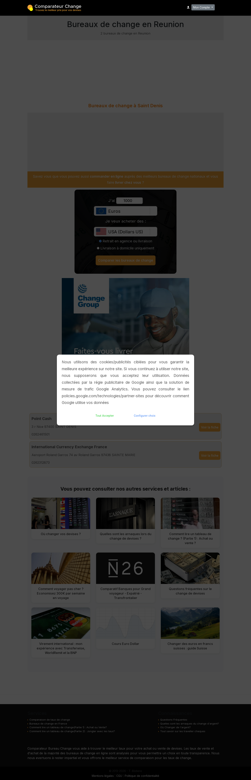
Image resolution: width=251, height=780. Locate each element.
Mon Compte (202, 7)
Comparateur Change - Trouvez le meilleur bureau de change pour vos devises (54, 7)
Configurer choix (144, 415)
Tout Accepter (104, 415)
